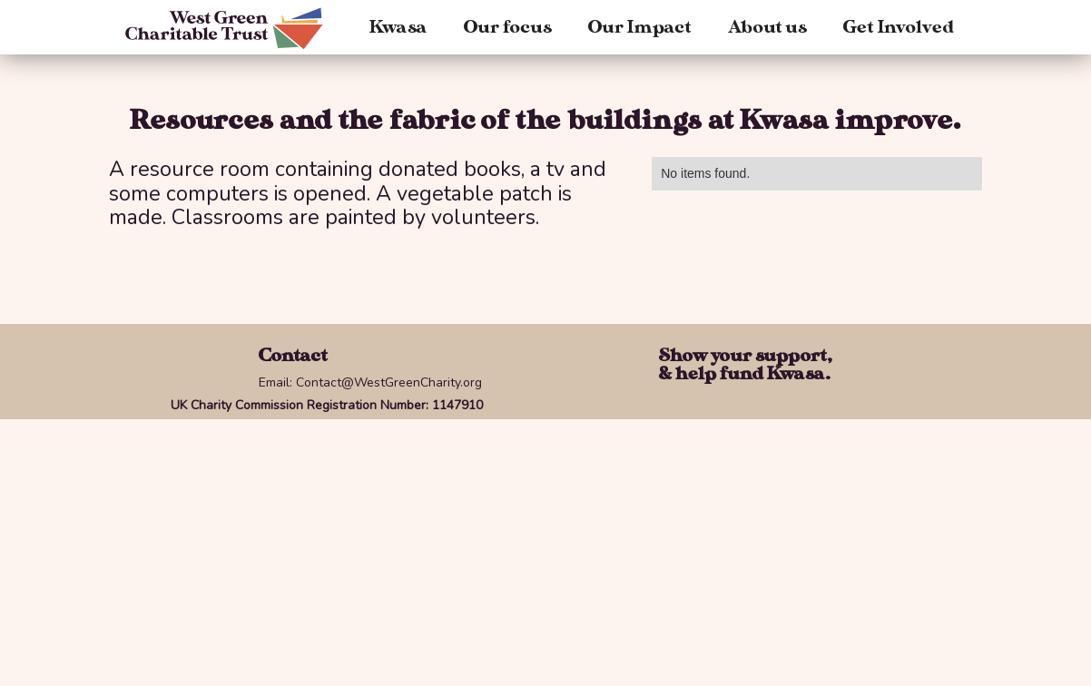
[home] (235, 28)
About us (767, 27)
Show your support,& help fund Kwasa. (745, 365)
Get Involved (898, 27)
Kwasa (398, 27)
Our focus (508, 27)
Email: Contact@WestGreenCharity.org (370, 382)
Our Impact (640, 27)
